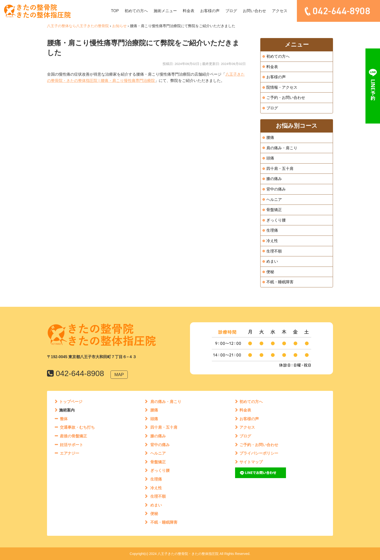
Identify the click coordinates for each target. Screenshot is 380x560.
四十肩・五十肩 (279, 168)
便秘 (270, 272)
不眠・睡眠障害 (279, 282)
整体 (64, 419)
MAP (119, 374)
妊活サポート (71, 445)
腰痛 (270, 137)
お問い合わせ (254, 11)
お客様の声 (210, 11)
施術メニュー (165, 11)
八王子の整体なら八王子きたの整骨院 (78, 26)
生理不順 (274, 251)
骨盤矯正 (274, 210)
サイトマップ (251, 462)
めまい (272, 261)
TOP (115, 11)
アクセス (279, 11)
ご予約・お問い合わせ (285, 97)
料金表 (188, 11)
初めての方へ (136, 11)
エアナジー (69, 453)
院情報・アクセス (281, 87)
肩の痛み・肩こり (281, 148)
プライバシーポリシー (258, 453)
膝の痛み (274, 179)
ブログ (231, 11)
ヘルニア (274, 199)
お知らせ (119, 26)
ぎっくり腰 (276, 220)
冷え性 (272, 241)
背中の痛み (276, 189)
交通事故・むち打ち (77, 427)
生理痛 (272, 230)
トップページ (70, 402)
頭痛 (270, 158)
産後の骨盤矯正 (73, 436)
